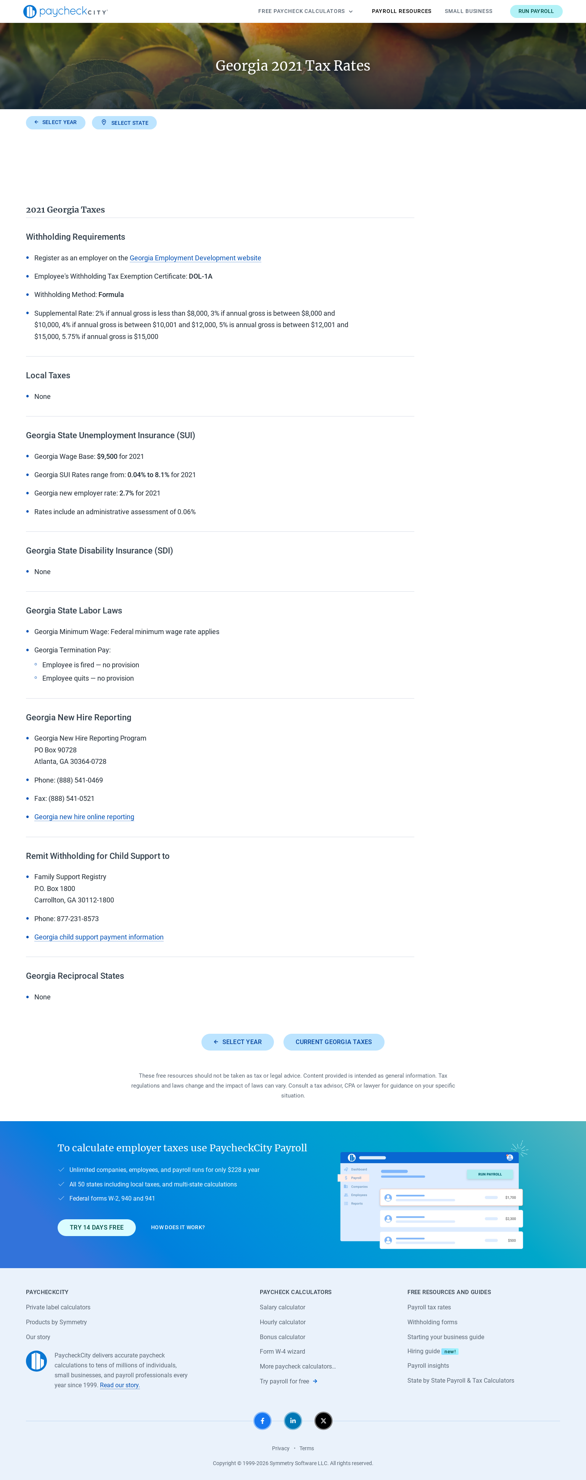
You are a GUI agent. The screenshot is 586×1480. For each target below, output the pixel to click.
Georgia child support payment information (99, 937)
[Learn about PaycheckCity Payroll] (433, 1194)
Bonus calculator (282, 1337)
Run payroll (536, 11)
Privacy (281, 1448)
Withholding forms (432, 1322)
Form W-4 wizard (282, 1351)
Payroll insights (428, 1365)
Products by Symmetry (56, 1322)
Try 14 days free (97, 1227)
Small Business (469, 11)
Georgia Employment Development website (195, 258)
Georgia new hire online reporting (84, 817)
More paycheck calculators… (298, 1366)
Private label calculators (58, 1307)
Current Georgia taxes (334, 1042)
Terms (306, 1448)
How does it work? (178, 1227)
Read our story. (120, 1385)
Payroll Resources (401, 11)
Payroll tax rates (429, 1307)
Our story (38, 1337)
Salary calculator (282, 1307)
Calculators (305, 11)
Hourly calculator (283, 1322)
